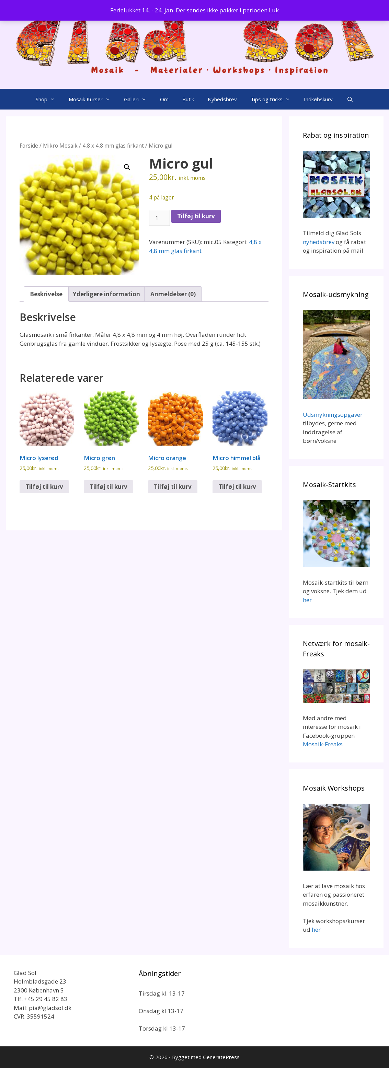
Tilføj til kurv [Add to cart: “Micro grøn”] (108, 487)
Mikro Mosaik (60, 145)
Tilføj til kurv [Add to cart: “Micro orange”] (173, 487)
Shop (49, 99)
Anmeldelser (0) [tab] (173, 294)
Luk (274, 10)
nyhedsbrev (318, 242)
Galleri (138, 99)
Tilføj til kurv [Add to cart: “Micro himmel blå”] (237, 487)
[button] (127, 167)
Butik (188, 99)
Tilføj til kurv (196, 216)
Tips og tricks (274, 99)
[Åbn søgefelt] (350, 99)
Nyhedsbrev (222, 99)
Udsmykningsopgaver (333, 414)
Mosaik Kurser (93, 99)
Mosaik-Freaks (323, 744)
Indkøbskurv (318, 99)
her (307, 600)
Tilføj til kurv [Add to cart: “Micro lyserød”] (44, 487)
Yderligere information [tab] (106, 294)
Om (164, 99)
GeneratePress (221, 1057)
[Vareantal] (159, 218)
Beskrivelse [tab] (46, 294)
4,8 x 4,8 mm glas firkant (113, 145)
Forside (29, 145)
